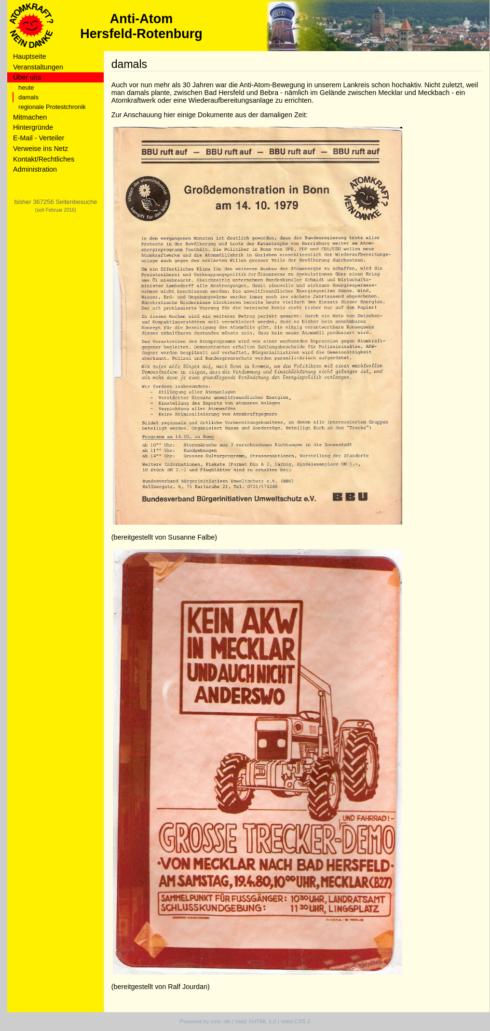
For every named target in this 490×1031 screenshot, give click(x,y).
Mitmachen (30, 117)
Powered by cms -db (205, 1021)
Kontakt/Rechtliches (43, 159)
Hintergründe (33, 127)
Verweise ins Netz (40, 148)
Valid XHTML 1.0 (255, 1021)
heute (26, 87)
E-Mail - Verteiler (38, 138)
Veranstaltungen (38, 67)
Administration (35, 169)
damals (28, 97)
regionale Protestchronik (52, 106)
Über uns (27, 77)
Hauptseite (29, 56)
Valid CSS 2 (295, 1021)
